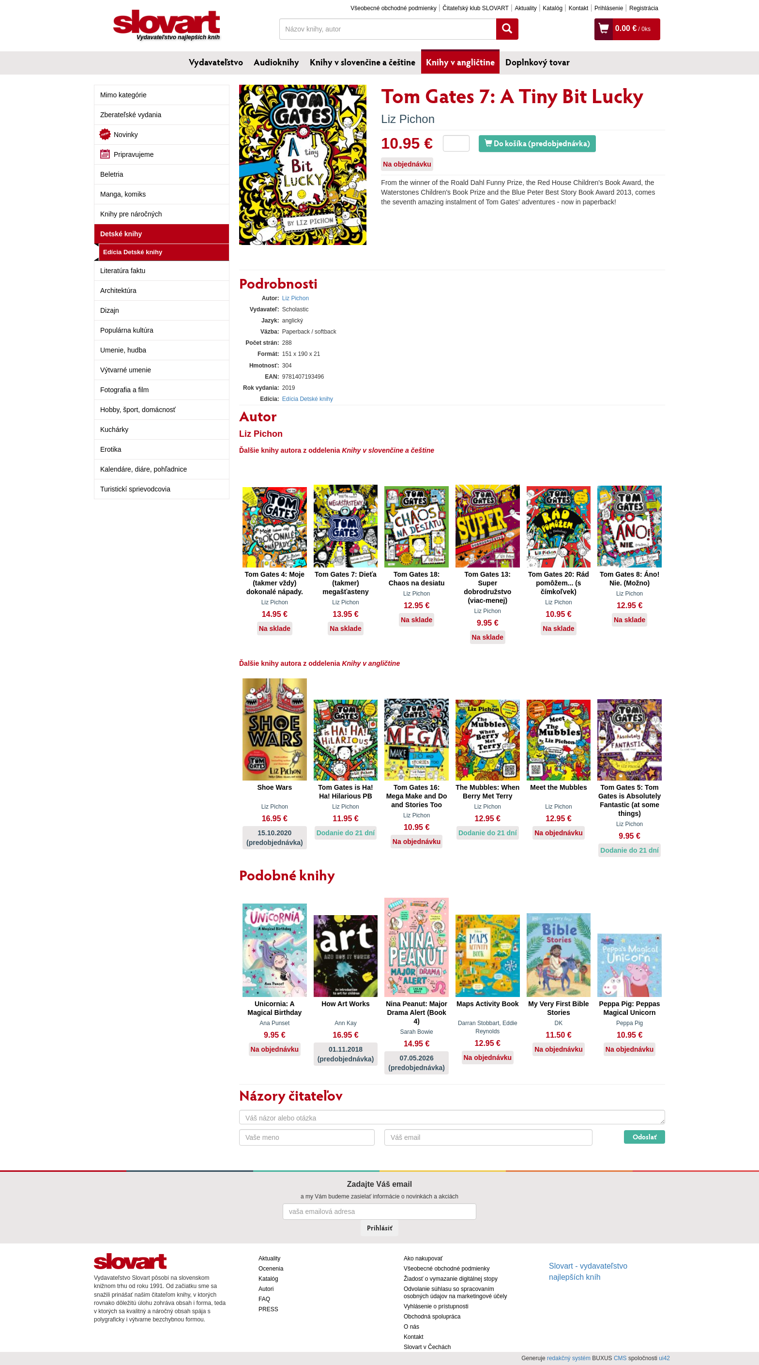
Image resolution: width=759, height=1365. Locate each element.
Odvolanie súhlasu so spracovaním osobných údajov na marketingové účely (455, 1293)
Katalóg (552, 8)
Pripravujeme (133, 154)
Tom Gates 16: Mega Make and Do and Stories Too (416, 796)
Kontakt (579, 8)
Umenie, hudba (123, 350)
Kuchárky (114, 429)
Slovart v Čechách (427, 1347)
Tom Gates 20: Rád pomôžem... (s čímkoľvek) (558, 583)
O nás (411, 1326)
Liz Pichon (408, 118)
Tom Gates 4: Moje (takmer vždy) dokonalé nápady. (274, 583)
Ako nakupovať (423, 1258)
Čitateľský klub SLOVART (475, 8)
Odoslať (644, 1136)
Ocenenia (270, 1268)
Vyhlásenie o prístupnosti (436, 1306)
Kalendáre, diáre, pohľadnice (143, 469)
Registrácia (643, 8)
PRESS (268, 1309)
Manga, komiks (123, 194)
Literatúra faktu (122, 271)
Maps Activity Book (487, 1004)
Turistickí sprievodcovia (135, 489)
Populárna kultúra (126, 330)
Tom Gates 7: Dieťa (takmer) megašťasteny (346, 583)
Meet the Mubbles (558, 787)
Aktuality (525, 8)
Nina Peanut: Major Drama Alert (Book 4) (416, 1012)
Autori (265, 1289)
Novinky (126, 134)
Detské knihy (121, 234)
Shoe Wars (274, 787)
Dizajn (109, 310)
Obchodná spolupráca (432, 1316)
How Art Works (345, 1004)
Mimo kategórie (123, 95)
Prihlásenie (608, 8)
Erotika (110, 449)
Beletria (111, 174)
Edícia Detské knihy (132, 252)
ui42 (664, 1358)
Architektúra (118, 290)
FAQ (264, 1299)
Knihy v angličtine (460, 62)
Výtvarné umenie (125, 370)
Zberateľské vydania (130, 115)
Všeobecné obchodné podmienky (393, 8)
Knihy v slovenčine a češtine (362, 62)
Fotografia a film (124, 390)
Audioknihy (276, 62)
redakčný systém (569, 1358)
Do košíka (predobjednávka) (537, 143)
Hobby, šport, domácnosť (138, 410)
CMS (620, 1358)
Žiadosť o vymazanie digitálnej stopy (451, 1278)
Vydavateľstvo (216, 62)
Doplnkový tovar (537, 62)
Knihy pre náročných (131, 214)
